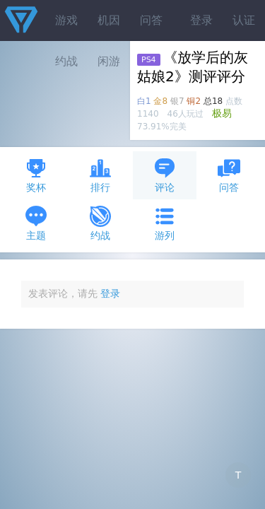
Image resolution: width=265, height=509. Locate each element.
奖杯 (36, 175)
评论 (164, 175)
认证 (243, 20)
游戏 (66, 20)
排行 (100, 175)
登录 (201, 20)
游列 (164, 223)
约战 (100, 223)
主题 (36, 223)
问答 (151, 20)
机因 (109, 20)
